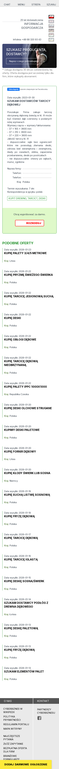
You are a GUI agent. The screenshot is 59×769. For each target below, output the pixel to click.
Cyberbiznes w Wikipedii (12, 710)
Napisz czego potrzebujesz (24, 61)
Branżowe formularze (11, 757)
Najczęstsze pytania (11, 738)
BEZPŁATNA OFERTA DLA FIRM (15, 750)
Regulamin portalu (16, 724)
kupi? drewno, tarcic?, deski (26, 198)
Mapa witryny (12, 728)
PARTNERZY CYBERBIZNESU (46, 711)
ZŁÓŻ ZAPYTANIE (13, 743)
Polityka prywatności (12, 718)
